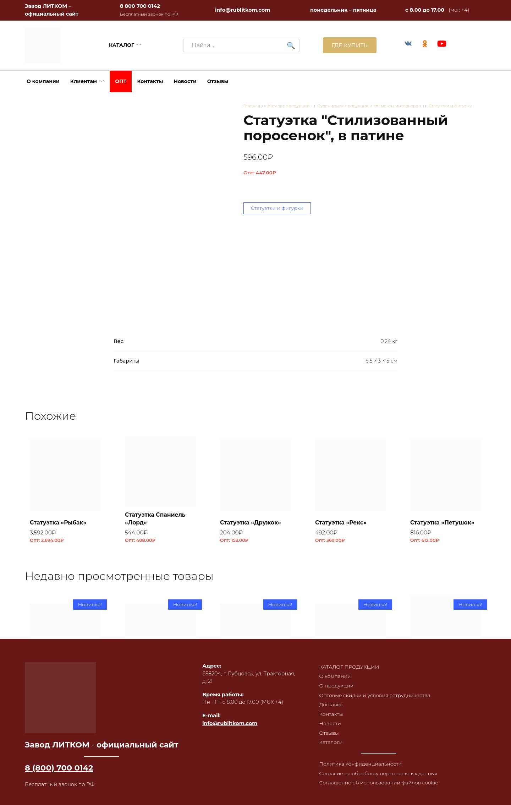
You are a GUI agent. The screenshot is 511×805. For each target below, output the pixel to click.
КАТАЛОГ (120, 45)
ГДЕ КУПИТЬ (348, 45)
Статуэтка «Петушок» (444, 522)
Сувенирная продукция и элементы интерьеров (372, 106)
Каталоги (330, 744)
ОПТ (120, 81)
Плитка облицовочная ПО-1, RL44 (64, 695)
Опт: (259, 173)
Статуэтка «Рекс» (341, 522)
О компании (43, 81)
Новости (185, 81)
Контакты (150, 81)
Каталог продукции (290, 106)
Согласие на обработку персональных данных (378, 776)
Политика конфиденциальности (360, 766)
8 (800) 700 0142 (59, 768)
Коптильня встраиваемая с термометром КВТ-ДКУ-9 (439, 687)
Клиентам (83, 81)
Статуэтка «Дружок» (251, 522)
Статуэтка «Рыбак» (59, 522)
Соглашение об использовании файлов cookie (379, 786)
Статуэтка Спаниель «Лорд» (156, 518)
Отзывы (218, 81)
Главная (252, 106)
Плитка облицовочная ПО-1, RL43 (159, 695)
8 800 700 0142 (140, 6)
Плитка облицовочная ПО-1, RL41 (349, 695)
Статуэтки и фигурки (456, 106)
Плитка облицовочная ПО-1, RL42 (254, 695)
